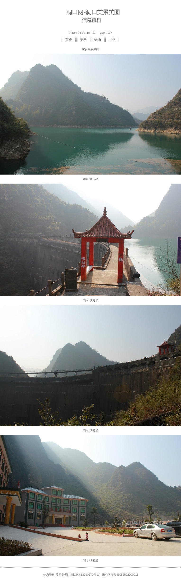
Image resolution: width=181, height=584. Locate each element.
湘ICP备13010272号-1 (84, 574)
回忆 (112, 40)
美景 (83, 40)
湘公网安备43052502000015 (120, 574)
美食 (98, 40)
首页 (68, 40)
